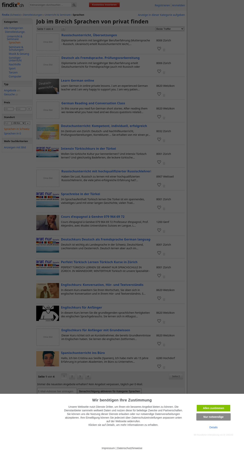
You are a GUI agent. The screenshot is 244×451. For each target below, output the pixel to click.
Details (213, 427)
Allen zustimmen (213, 408)
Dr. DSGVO (228, 435)
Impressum (108, 448)
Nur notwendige (213, 416)
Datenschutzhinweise (129, 448)
